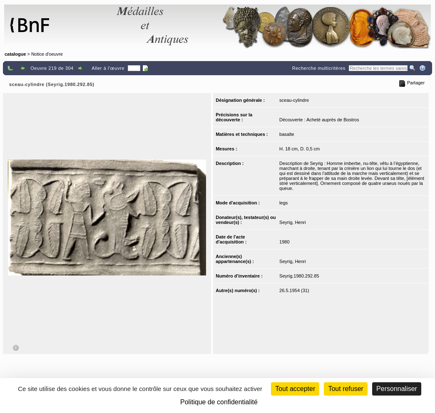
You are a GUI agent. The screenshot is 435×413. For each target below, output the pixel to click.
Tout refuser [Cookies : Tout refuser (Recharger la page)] (345, 388)
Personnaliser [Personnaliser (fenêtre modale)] (396, 388)
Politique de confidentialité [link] (219, 402)
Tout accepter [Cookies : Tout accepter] (295, 388)
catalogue (15, 54)
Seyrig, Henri (292, 222)
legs (283, 202)
